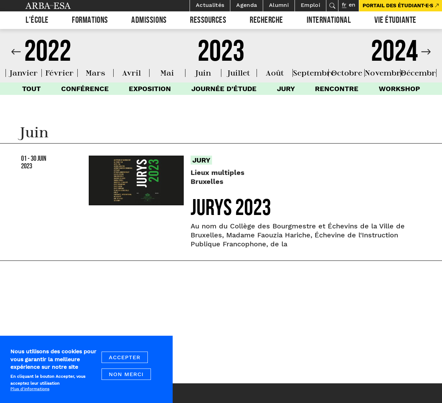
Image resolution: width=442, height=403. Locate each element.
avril (131, 72)
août (275, 72)
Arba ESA (59, 5)
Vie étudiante (395, 21)
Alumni (279, 5)
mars (95, 72)
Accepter (125, 359)
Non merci (126, 376)
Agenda (246, 5)
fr (344, 4)
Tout (31, 89)
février (59, 72)
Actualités (210, 5)
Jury (286, 89)
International (329, 21)
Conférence (85, 89)
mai (167, 72)
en (352, 4)
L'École (37, 21)
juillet (239, 72)
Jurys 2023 (231, 210)
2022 (47, 55)
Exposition (150, 89)
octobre (346, 72)
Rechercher (332, 5)
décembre (420, 72)
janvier (24, 72)
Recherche (266, 21)
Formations (90, 21)
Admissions (148, 21)
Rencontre (336, 89)
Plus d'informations (29, 391)
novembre (385, 72)
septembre (314, 72)
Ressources (208, 21)
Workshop (399, 89)
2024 (394, 55)
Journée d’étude (224, 89)
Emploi (310, 5)
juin (203, 72)
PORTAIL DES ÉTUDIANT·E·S (398, 5)
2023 (221, 55)
